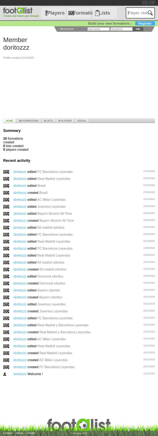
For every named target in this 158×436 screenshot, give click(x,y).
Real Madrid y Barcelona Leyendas (63, 325)
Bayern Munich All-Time (54, 213)
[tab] (9, 120)
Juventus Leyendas (51, 206)
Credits (31, 433)
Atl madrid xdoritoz (51, 227)
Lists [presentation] (48, 120)
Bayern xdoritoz (48, 290)
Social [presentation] (81, 120)
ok (138, 29)
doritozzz (20, 171)
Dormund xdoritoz (50, 276)
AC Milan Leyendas (51, 199)
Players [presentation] (65, 120)
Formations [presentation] (28, 120)
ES (145, 3)
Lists (104, 13)
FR (152, 3)
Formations (82, 13)
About (19, 433)
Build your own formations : (121, 23)
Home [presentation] (9, 120)
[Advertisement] (79, 88)
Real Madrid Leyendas (53, 178)
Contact (7, 433)
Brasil (41, 185)
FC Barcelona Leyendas (55, 171)
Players (56, 13)
